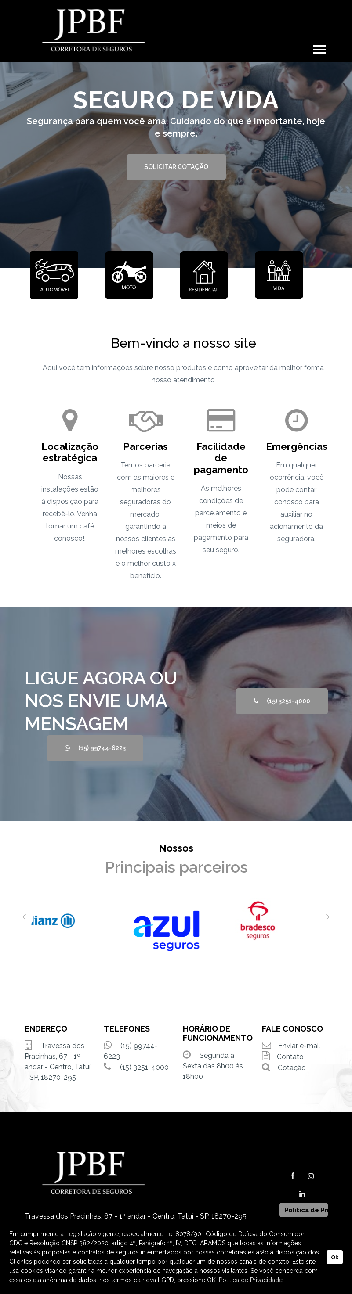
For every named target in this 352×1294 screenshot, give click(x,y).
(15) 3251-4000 (282, 701)
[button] (319, 48)
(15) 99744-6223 (95, 747)
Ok (334, 1257)
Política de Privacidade (251, 1279)
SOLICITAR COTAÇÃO (176, 166)
